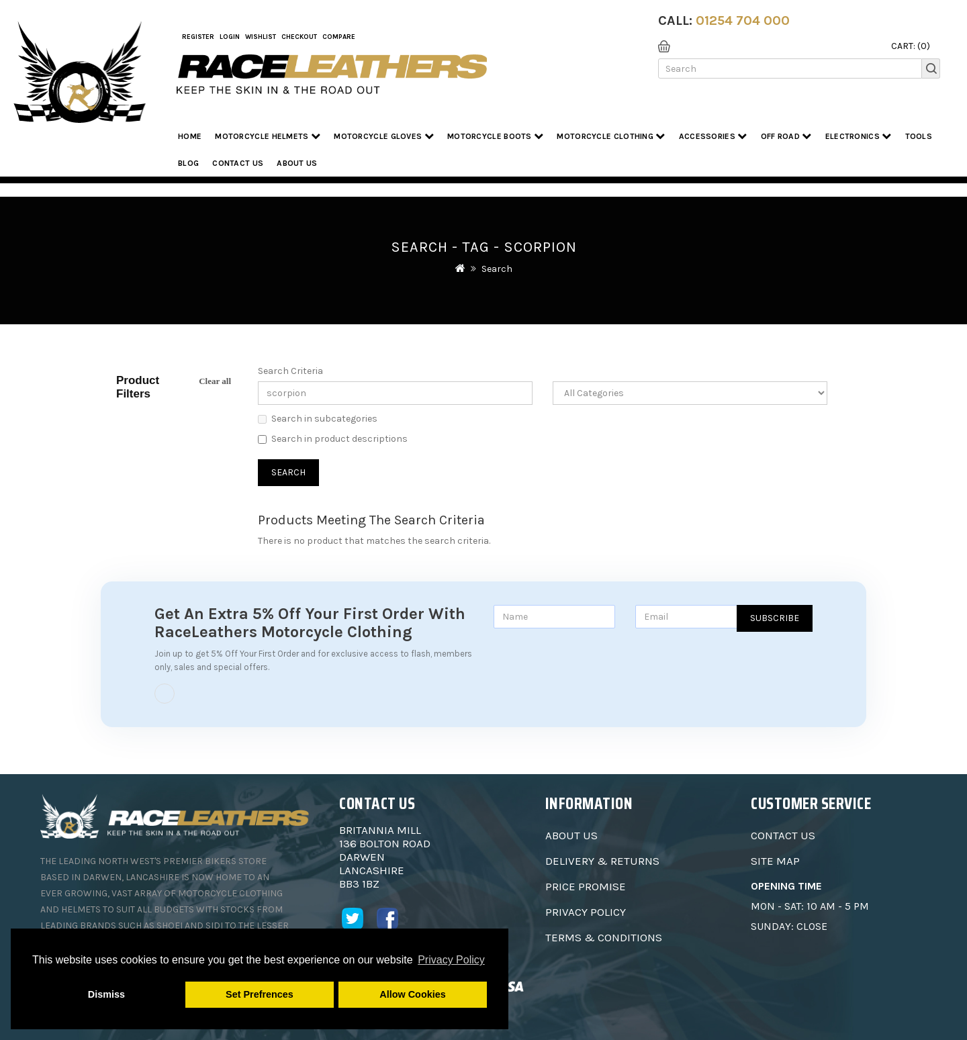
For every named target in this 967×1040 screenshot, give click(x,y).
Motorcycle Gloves (384, 136)
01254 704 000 (743, 20)
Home (189, 136)
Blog (188, 163)
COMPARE (338, 37)
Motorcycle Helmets (267, 136)
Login (230, 37)
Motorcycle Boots (495, 136)
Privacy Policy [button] (451, 959)
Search (496, 269)
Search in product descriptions (333, 438)
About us (297, 163)
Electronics (858, 136)
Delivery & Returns (602, 860)
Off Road (786, 136)
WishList (260, 37)
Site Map (775, 860)
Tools (919, 136)
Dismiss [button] (106, 994)
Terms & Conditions (603, 937)
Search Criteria (290, 371)
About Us (571, 835)
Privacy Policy (585, 911)
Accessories (713, 136)
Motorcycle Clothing (611, 136)
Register (198, 37)
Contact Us (237, 163)
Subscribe (774, 618)
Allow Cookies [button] (412, 994)
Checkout (299, 37)
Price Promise (585, 886)
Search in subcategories (317, 418)
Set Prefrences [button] (259, 994)
